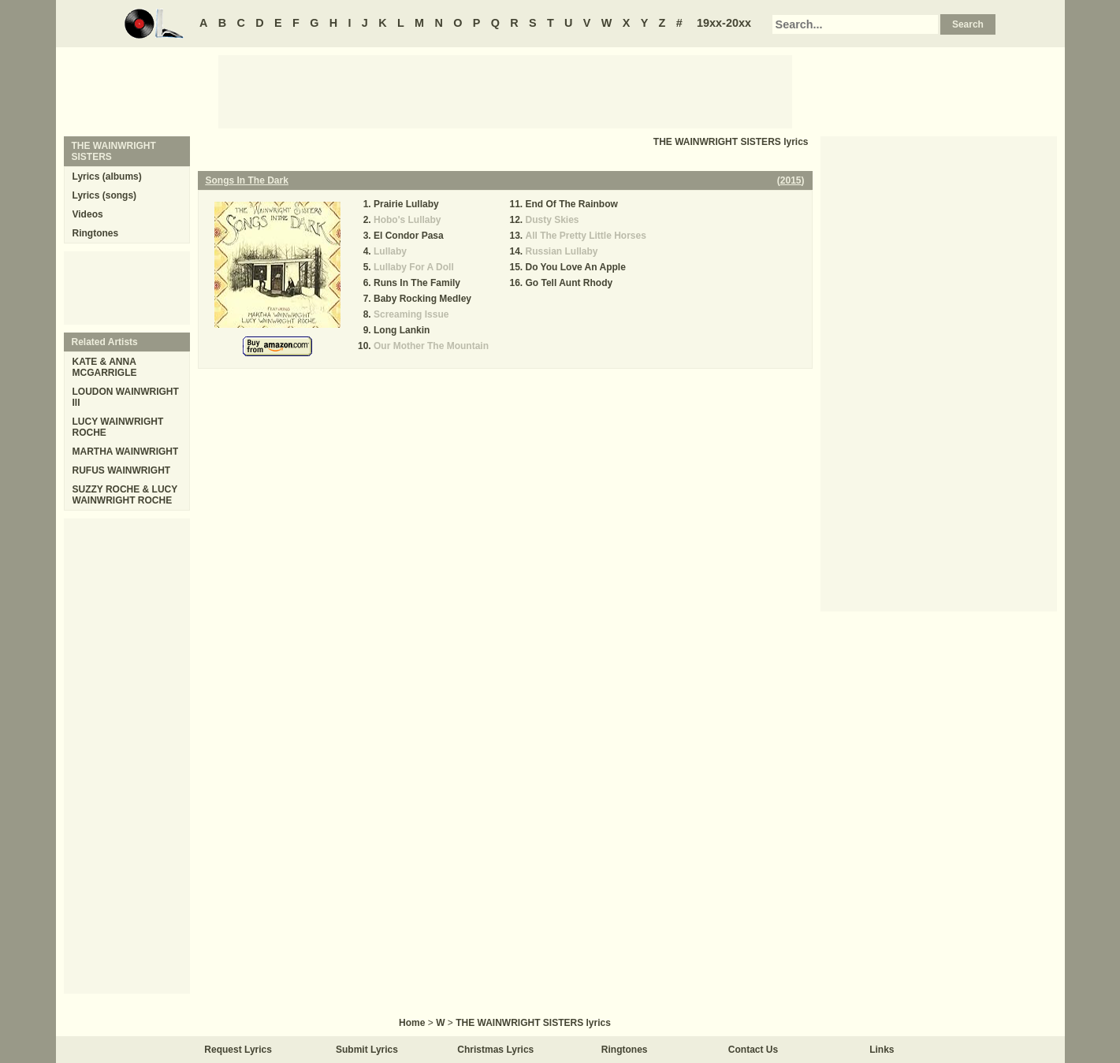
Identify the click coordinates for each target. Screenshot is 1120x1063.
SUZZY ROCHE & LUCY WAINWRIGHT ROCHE (125, 495)
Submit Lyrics (367, 1049)
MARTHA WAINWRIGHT (126, 451)
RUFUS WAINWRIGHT (122, 470)
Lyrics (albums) (107, 176)
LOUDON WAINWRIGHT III (126, 397)
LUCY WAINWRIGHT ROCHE (118, 427)
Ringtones (96, 233)
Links (881, 1049)
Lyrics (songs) (105, 195)
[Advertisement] (505, 90)
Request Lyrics (238, 1049)
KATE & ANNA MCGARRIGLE (105, 367)
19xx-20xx (724, 23)
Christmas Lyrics (495, 1049)
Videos (88, 214)
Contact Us (753, 1049)
